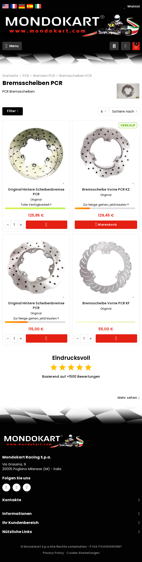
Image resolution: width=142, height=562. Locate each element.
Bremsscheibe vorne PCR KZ (106, 189)
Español (30, 6)
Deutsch (22, 6)
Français (13, 6)
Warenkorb (46, 225)
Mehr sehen (129, 397)
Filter (11, 111)
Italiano (38, 6)
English (5, 6)
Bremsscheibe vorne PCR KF (106, 303)
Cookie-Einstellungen (82, 553)
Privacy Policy (53, 553)
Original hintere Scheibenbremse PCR (36, 191)
